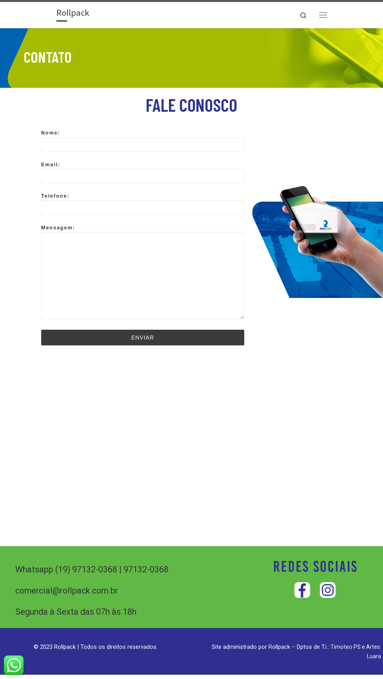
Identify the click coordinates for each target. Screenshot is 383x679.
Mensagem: (142, 275)
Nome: (142, 143)
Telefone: (142, 207)
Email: (142, 175)
